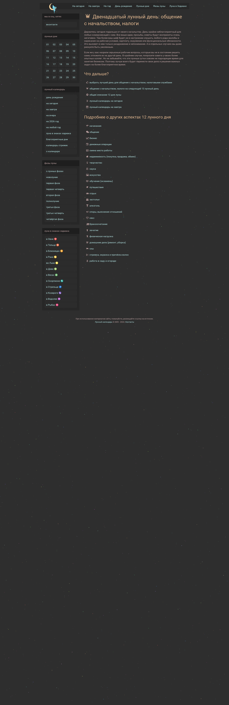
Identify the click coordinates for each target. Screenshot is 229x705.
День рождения (123, 6)
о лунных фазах (54, 171)
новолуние (52, 177)
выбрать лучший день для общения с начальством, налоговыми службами (131, 82)
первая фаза (53, 183)
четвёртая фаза (54, 219)
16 (47, 64)
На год (107, 6)
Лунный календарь (103, 322)
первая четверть (55, 189)
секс (92, 218)
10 (74, 51)
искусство (95, 175)
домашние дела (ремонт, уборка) (108, 242)
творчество (96, 162)
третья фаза (53, 207)
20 (74, 64)
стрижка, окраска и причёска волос (109, 254)
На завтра (94, 6)
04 (67, 44)
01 (47, 44)
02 (54, 44)
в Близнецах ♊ (54, 251)
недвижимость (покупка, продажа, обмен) (113, 156)
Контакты (129, 322)
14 (67, 57)
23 (60, 70)
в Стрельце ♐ (54, 287)
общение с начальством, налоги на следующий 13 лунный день (124, 88)
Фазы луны (159, 6)
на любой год (53, 127)
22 (54, 70)
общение (94, 132)
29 (67, 77)
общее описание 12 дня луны (105, 94)
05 (74, 44)
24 (67, 70)
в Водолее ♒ (53, 298)
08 (60, 51)
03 (60, 44)
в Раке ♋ (51, 257)
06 (47, 51)
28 (60, 77)
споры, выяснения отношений (106, 211)
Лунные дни (142, 6)
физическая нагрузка (101, 236)
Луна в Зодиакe (178, 6)
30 (74, 77)
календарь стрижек (57, 145)
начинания (95, 125)
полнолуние (52, 201)
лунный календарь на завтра (106, 107)
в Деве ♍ (51, 269)
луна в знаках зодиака (58, 133)
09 (67, 51)
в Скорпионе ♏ (54, 281)
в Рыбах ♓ (52, 304)
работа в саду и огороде (103, 260)
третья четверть (55, 213)
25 (74, 70)
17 (54, 64)
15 (74, 57)
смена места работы (101, 150)
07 (54, 51)
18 (60, 64)
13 (60, 57)
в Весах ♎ (52, 275)
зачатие (94, 230)
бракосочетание (98, 224)
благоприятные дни (57, 139)
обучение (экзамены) (101, 181)
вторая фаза (53, 195)
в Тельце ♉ (52, 245)
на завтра (51, 109)
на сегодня (52, 103)
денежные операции (101, 144)
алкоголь (95, 205)
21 (47, 70)
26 (47, 77)
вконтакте (51, 24)
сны (92, 248)
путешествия (97, 187)
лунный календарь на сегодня (106, 101)
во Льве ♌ (52, 263)
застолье (94, 199)
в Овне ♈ (51, 239)
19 (67, 64)
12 (54, 57)
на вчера (51, 115)
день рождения (54, 97)
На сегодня (78, 6)
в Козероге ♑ (53, 292)
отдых (93, 193)
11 (47, 57)
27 (54, 77)
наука (93, 168)
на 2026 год (52, 121)
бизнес (93, 138)
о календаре (53, 151)
